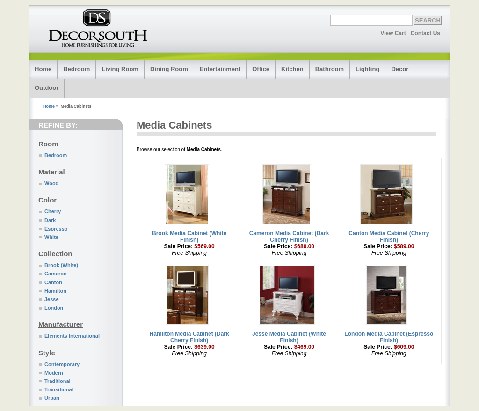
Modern (53, 372)
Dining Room (169, 68)
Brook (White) (61, 265)
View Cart (393, 33)
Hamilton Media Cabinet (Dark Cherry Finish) (189, 337)
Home (43, 68)
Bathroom (329, 68)
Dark (50, 220)
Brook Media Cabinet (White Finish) (189, 236)
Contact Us (425, 33)
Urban (51, 398)
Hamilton (55, 291)
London (53, 307)
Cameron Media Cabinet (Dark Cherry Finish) (289, 236)
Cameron (55, 273)
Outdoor (46, 87)
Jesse (51, 299)
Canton (53, 282)
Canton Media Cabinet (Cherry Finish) (388, 236)
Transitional (58, 389)
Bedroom (76, 68)
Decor (399, 68)
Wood (51, 183)
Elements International (72, 336)
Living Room (120, 68)
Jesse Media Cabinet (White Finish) (289, 337)
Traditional (57, 381)
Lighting (367, 68)
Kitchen (292, 68)
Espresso (56, 228)
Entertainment (220, 68)
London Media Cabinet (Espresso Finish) (388, 337)
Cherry (52, 211)
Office (260, 68)
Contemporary (62, 364)
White (51, 237)
